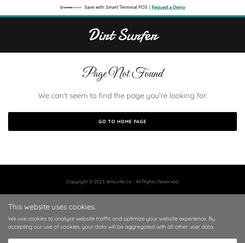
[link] (122, 37)
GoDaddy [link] (136, 197)
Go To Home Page (122, 121)
